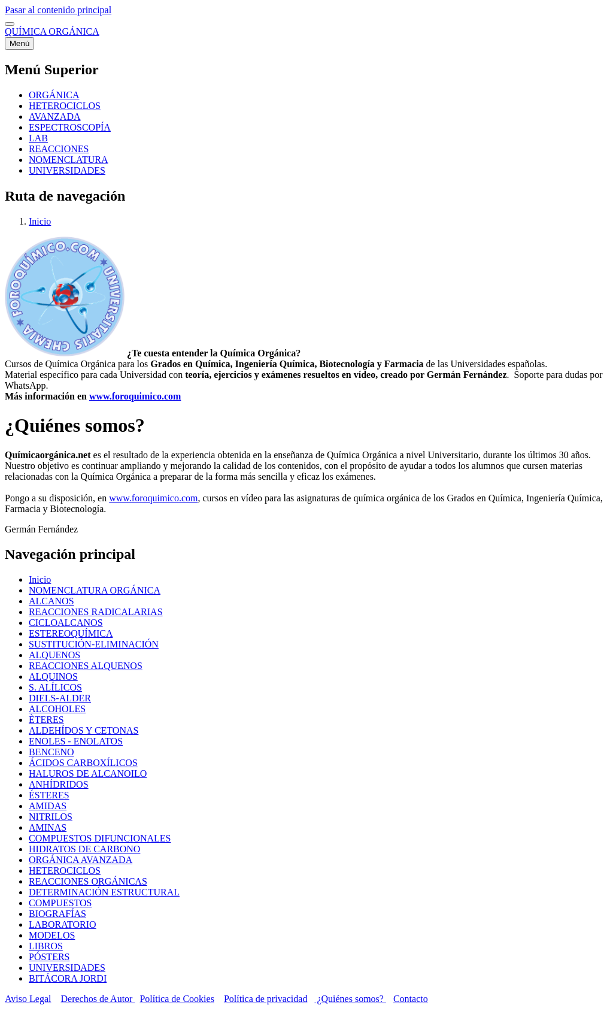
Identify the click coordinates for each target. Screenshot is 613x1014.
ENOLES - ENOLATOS (76, 741)
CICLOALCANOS (66, 623)
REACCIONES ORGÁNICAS (88, 881)
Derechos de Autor (97, 999)
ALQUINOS (53, 676)
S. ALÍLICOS (55, 687)
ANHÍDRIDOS (59, 784)
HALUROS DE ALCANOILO (88, 773)
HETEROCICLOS (65, 870)
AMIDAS (47, 806)
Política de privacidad (266, 999)
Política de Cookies (176, 999)
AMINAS (47, 827)
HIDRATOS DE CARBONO (84, 849)
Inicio (40, 221)
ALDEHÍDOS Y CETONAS (83, 730)
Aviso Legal (28, 999)
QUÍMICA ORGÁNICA (52, 31)
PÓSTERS (49, 957)
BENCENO (51, 752)
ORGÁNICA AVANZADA (80, 860)
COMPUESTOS (60, 903)
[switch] (9, 24)
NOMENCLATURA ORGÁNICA (94, 590)
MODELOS (52, 935)
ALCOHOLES (57, 709)
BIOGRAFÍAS (57, 914)
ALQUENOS (54, 655)
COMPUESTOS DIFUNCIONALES (100, 838)
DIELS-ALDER (60, 698)
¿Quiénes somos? (350, 999)
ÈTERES (46, 720)
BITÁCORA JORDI (68, 978)
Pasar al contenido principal (58, 10)
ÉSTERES (49, 795)
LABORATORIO (62, 924)
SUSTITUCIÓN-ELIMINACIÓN (94, 644)
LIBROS (46, 946)
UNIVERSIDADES (67, 967)
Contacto (410, 999)
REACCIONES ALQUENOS (85, 666)
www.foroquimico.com (135, 396)
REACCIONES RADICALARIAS (96, 612)
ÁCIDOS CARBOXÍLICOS (83, 763)
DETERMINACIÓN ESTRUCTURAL (104, 892)
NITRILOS (50, 817)
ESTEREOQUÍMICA (71, 633)
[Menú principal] (19, 43)
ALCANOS (51, 601)
